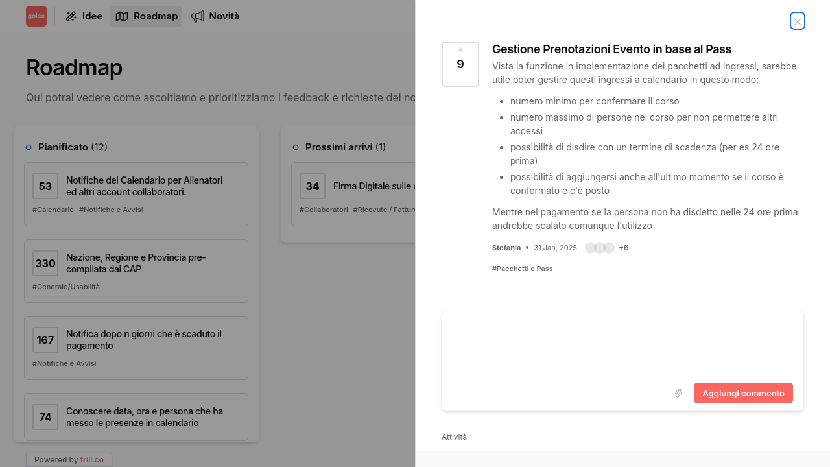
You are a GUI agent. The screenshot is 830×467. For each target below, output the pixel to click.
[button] (607, 248)
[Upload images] (678, 393)
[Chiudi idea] (797, 21)
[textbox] (622, 344)
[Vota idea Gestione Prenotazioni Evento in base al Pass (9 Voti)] (460, 64)
